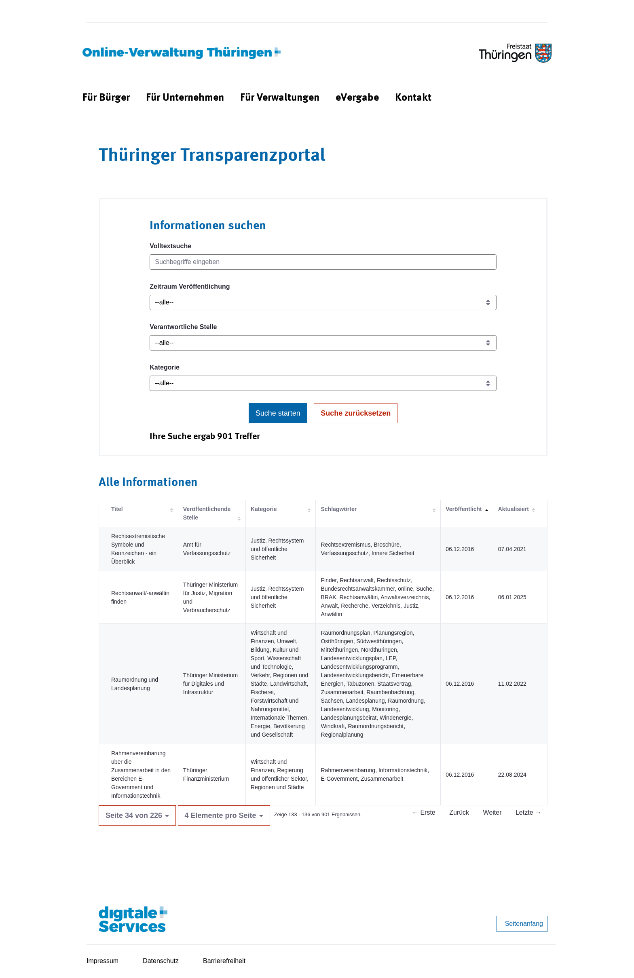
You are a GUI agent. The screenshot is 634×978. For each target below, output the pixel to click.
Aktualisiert (513, 509)
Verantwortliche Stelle (183, 326)
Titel (117, 509)
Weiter (492, 812)
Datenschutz (161, 960)
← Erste (423, 812)
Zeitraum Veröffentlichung (190, 286)
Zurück (459, 812)
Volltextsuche (170, 246)
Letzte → (528, 812)
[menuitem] (106, 98)
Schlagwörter (339, 509)
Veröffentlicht (464, 509)
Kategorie (165, 367)
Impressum (102, 960)
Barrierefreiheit (224, 960)
